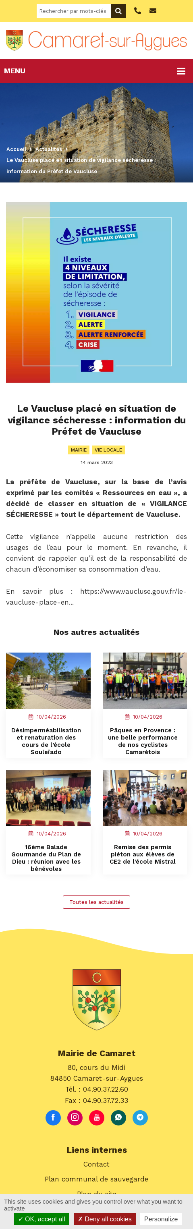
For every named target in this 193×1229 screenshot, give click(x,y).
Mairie (79, 450)
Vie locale (108, 450)
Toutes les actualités (96, 902)
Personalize (161, 1219)
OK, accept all (41, 1219)
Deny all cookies (105, 1219)
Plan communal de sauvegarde (96, 1179)
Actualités (48, 149)
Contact (96, 1164)
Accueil (16, 149)
